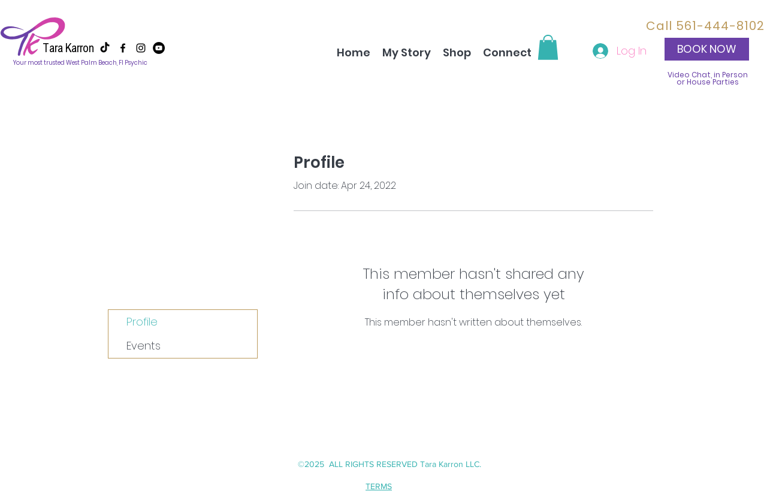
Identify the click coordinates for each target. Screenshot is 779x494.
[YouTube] (159, 48)
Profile (142, 321)
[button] (548, 47)
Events (143, 345)
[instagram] (141, 48)
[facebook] (123, 48)
